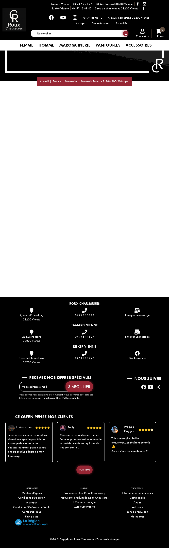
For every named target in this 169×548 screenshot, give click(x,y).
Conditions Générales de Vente (31, 507)
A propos (80, 23)
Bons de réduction (137, 512)
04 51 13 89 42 (81, 8)
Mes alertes (137, 516)
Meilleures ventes (84, 506)
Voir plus (84, 469)
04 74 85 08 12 (92, 18)
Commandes (137, 497)
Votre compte (137, 488)
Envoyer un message (137, 315)
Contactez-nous (101, 23)
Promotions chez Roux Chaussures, (84, 493)
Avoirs (137, 502)
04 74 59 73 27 (82, 4)
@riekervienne (137, 358)
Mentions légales (32, 493)
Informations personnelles (137, 493)
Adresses (137, 507)
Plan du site (31, 516)
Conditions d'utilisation (31, 497)
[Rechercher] (79, 33)
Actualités (121, 23)
